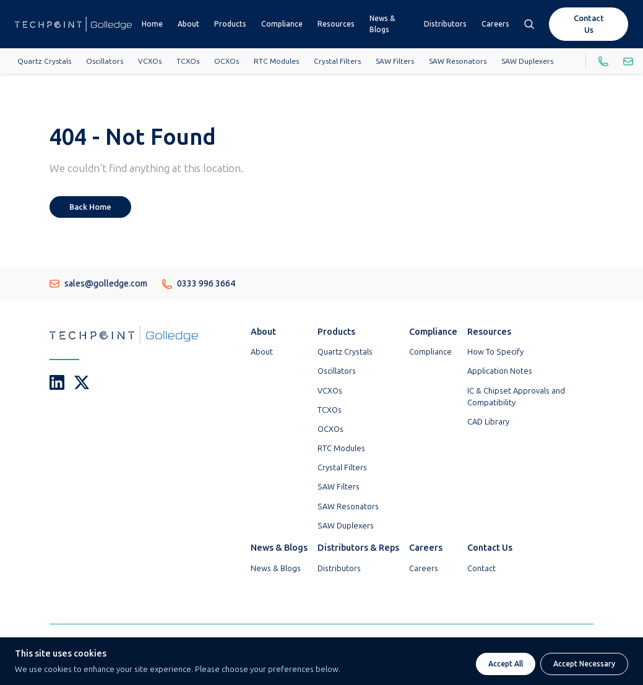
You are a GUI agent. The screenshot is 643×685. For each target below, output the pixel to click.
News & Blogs (382, 24)
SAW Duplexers (527, 61)
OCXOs (226, 61)
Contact (481, 568)
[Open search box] (529, 24)
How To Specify (495, 351)
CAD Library (488, 421)
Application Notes (499, 371)
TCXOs (187, 61)
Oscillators (104, 61)
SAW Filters (395, 61)
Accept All (505, 664)
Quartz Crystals (44, 61)
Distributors (445, 24)
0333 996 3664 (198, 283)
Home (152, 24)
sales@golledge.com (98, 283)
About (188, 24)
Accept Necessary (584, 664)
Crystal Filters (337, 61)
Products (230, 24)
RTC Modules (276, 61)
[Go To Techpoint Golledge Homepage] (73, 24)
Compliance (282, 24)
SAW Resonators (457, 61)
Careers (495, 24)
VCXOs (150, 61)
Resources (336, 24)
